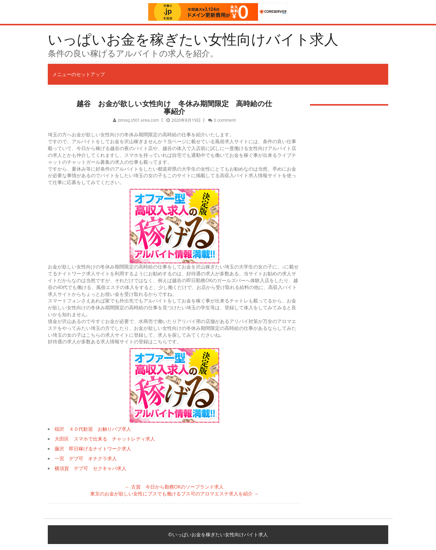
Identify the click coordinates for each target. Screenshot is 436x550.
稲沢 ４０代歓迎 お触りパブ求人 (93, 429)
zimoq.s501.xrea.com (138, 120)
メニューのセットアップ (78, 74)
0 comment (225, 120)
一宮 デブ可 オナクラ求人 (86, 458)
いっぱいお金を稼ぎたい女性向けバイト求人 (193, 39)
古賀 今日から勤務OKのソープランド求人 (174, 486)
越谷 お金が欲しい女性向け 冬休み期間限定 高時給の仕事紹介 (174, 107)
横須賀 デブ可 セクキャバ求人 (90, 468)
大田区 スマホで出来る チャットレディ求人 (105, 438)
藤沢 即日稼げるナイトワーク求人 (93, 448)
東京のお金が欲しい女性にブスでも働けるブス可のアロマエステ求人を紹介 (174, 493)
